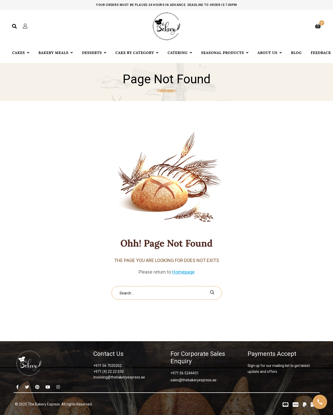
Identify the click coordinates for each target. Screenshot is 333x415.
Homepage (183, 272)
